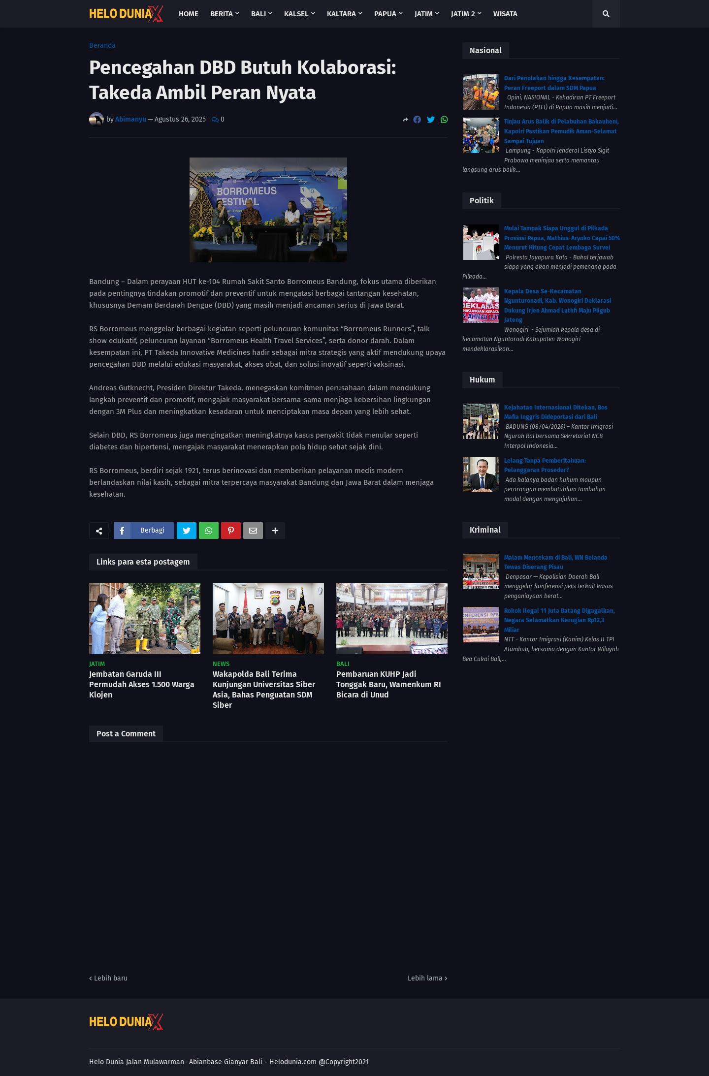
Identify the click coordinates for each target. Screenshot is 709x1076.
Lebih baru (111, 978)
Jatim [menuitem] (424, 13)
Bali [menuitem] (258, 13)
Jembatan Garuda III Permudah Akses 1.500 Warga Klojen (141, 684)
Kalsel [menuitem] (296, 13)
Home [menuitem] (188, 13)
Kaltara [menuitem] (341, 13)
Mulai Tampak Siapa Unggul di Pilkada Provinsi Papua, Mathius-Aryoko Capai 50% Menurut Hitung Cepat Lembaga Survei (562, 238)
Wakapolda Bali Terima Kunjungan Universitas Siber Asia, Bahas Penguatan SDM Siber (264, 689)
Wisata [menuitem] (505, 13)
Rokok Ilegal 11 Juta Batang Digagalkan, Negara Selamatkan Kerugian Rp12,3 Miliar (559, 620)
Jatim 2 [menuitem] (463, 13)
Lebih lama (425, 978)
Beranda (102, 45)
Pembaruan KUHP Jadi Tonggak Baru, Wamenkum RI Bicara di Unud (388, 684)
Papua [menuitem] (385, 13)
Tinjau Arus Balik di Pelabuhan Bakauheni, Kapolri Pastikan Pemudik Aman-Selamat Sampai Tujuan (561, 131)
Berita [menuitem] (221, 13)
